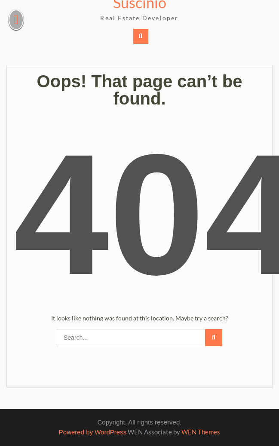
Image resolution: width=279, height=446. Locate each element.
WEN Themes (200, 432)
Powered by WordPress (92, 432)
